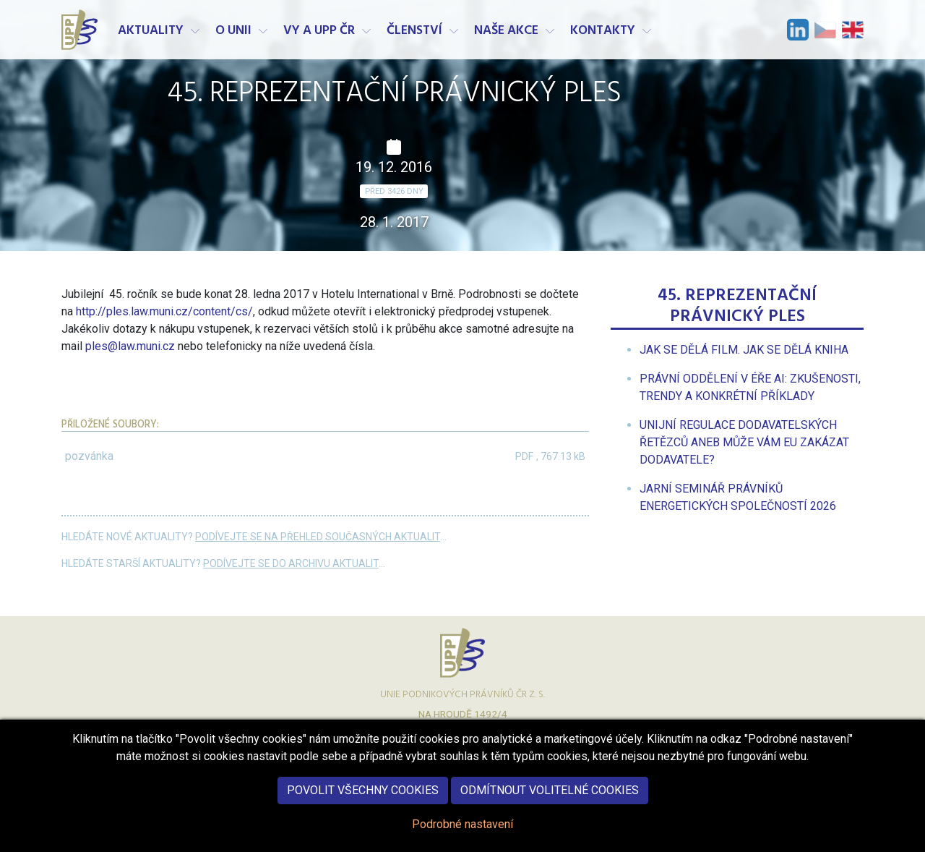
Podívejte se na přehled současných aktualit (317, 536)
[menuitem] (744, 350)
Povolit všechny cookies (363, 802)
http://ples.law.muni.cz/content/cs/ (164, 311)
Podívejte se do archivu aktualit (291, 563)
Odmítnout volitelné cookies (549, 802)
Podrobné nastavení (462, 836)
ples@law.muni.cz (130, 346)
